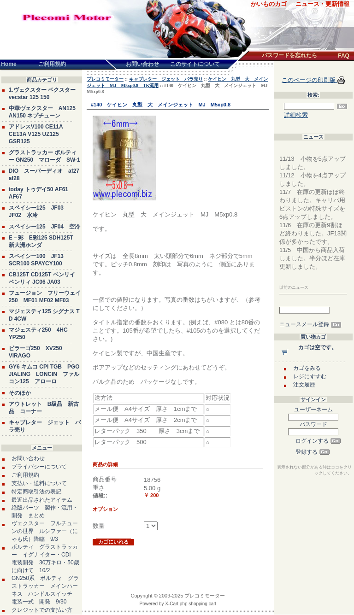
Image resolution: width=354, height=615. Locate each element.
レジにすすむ (309, 376)
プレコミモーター (105, 79)
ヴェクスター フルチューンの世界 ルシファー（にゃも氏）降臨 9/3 (45, 531)
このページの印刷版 (309, 79)
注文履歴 (304, 384)
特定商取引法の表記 (36, 491)
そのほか (20, 393)
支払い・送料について (39, 483)
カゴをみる (307, 368)
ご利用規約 (25, 475)
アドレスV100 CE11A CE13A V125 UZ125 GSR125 (36, 134)
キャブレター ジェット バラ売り (166, 79)
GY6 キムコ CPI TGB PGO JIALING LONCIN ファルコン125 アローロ (44, 374)
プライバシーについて (39, 466)
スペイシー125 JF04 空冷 (44, 226)
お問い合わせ (28, 458)
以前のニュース (293, 287)
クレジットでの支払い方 (42, 610)
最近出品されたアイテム (42, 500)
